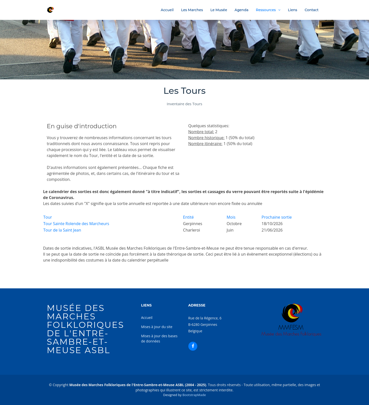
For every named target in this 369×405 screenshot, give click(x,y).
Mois (231, 217)
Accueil (167, 10)
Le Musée (218, 10)
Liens (292, 10)
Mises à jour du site (156, 326)
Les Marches (192, 10)
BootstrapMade (194, 395)
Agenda (241, 10)
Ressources (266, 10)
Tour (47, 217)
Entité (188, 217)
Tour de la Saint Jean (62, 230)
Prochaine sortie (277, 217)
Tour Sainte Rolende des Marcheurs (76, 223)
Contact (312, 10)
